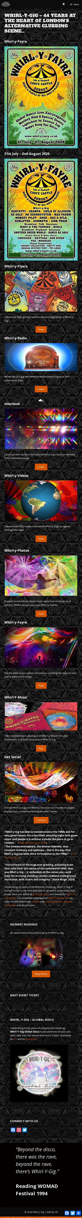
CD (15, 1039)
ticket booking (41, 894)
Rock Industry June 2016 (32, 842)
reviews (67, 901)
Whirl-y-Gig (38, 1212)
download (31, 1039)
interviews (10, 905)
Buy (41, 748)
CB (56, 1212)
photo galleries (53, 901)
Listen (41, 389)
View (41, 329)
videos (35, 901)
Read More (41, 974)
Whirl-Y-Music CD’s (59, 898)
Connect (41, 820)
